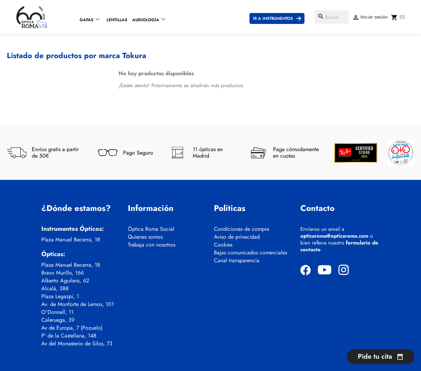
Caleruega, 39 (57, 320)
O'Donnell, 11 (57, 312)
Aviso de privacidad (237, 237)
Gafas (86, 20)
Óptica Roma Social (151, 229)
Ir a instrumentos (273, 18)
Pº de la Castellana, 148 (68, 335)
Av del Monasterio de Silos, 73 (76, 343)
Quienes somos (145, 237)
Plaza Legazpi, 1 (60, 296)
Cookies (223, 244)
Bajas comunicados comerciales (250, 252)
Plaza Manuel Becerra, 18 (70, 239)
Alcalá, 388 (55, 288)
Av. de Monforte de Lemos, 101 (77, 304)
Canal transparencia (236, 260)
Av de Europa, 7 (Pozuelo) (72, 327)
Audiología (145, 20)
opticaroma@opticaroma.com (334, 236)
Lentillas (117, 20)
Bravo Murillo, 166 (62, 272)
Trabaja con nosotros (151, 244)
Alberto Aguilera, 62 (65, 280)
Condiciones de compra (241, 229)
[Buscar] (332, 17)
